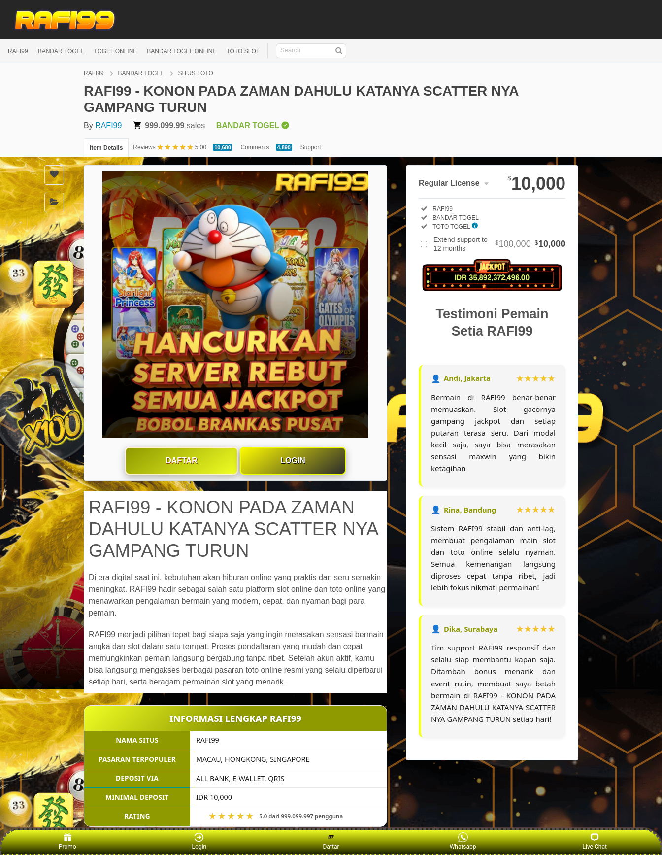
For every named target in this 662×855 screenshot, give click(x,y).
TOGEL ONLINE (115, 51)
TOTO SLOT (243, 51)
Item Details (106, 147)
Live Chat (595, 841)
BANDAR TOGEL (61, 51)
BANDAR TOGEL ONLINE (181, 51)
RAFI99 (18, 51)
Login (292, 460)
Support (310, 147)
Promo (67, 841)
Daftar (182, 460)
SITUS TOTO (195, 73)
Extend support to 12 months (499, 244)
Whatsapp (463, 841)
